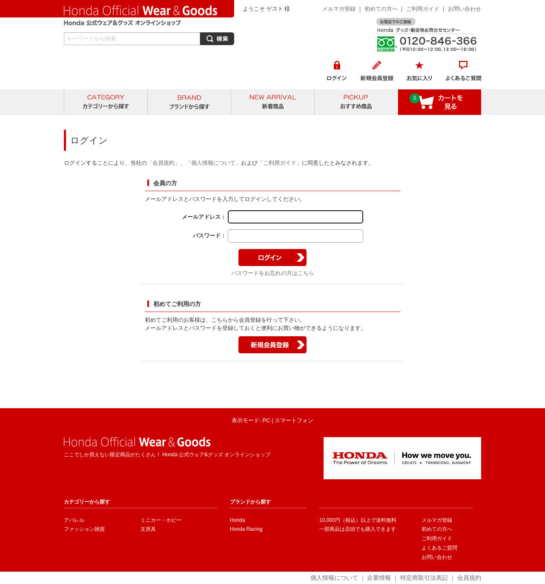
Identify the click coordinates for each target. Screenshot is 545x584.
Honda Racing (246, 529)
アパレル (74, 520)
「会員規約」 (163, 163)
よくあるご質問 (439, 548)
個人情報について (334, 577)
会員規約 (469, 577)
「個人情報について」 (213, 163)
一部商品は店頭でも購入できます (357, 529)
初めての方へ (381, 9)
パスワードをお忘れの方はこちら (272, 273)
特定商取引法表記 (424, 577)
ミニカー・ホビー (161, 520)
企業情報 (379, 577)
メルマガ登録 (339, 9)
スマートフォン (294, 420)
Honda (237, 520)
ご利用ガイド (423, 9)
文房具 (148, 529)
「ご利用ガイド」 (280, 163)
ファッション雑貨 (84, 529)
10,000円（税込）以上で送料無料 (357, 520)
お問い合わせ (464, 9)
